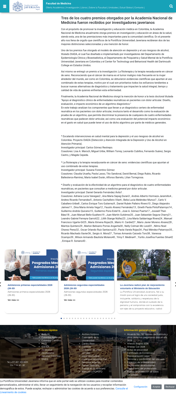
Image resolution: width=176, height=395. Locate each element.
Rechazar (170, 387)
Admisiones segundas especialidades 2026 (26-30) (84, 287)
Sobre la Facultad (98, 8)
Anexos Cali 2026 (136, 347)
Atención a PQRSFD (92, 372)
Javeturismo (47, 353)
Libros (84, 8)
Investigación (72, 8)
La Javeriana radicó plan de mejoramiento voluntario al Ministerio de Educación (142, 287)
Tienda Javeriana (90, 365)
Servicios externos (91, 362)
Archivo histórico (90, 334)
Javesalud (46, 350)
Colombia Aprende (51, 337)
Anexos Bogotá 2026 (138, 344)
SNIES (44, 359)
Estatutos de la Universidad (141, 362)
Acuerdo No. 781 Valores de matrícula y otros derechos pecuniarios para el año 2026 (147, 337)
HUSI (44, 344)
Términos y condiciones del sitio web (146, 359)
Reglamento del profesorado (141, 368)
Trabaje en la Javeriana (93, 368)
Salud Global (126, 8)
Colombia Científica (51, 340)
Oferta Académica (55, 8)
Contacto (138, 8)
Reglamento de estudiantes (141, 365)
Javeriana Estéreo (91, 356)
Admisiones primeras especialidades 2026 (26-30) (30, 287)
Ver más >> (13, 300)
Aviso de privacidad (137, 350)
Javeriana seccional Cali (94, 359)
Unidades (113, 8)
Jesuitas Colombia (50, 356)
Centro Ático (88, 344)
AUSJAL (45, 334)
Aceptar (156, 387)
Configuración (140, 387)
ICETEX (45, 347)
